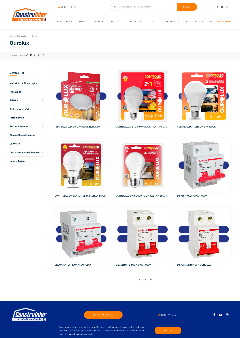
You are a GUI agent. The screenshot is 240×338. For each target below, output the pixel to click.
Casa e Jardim (27, 162)
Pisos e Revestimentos (27, 136)
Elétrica (27, 102)
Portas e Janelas (27, 128)
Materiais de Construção (27, 84)
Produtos (95, 22)
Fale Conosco (162, 22)
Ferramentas (27, 119)
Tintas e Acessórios (27, 110)
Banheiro (27, 145)
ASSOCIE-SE (218, 22)
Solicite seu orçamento (189, 22)
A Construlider (63, 22)
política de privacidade (81, 334)
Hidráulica (27, 93)
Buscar (187, 6)
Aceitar (168, 330)
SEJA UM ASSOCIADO (103, 316)
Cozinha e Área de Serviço (27, 154)
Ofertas (111, 22)
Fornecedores (129, 22)
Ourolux (35, 37)
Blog (146, 22)
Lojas (81, 22)
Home (12, 37)
